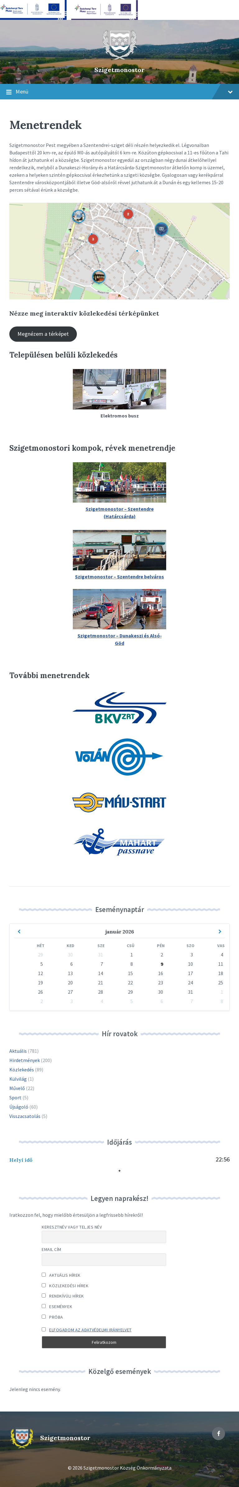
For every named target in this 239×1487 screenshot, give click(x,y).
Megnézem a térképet (43, 333)
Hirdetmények (24, 1060)
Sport (15, 1097)
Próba (52, 1317)
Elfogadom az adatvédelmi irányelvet (90, 1330)
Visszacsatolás (24, 1116)
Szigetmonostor (119, 70)
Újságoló (18, 1107)
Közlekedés (21, 1069)
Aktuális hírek (61, 1275)
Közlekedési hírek (65, 1286)
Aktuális (18, 1051)
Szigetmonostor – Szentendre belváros (119, 576)
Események (57, 1306)
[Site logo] (119, 59)
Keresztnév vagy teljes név (72, 1227)
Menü (119, 92)
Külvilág (18, 1079)
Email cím (51, 1249)
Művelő (17, 1088)
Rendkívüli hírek (63, 1296)
